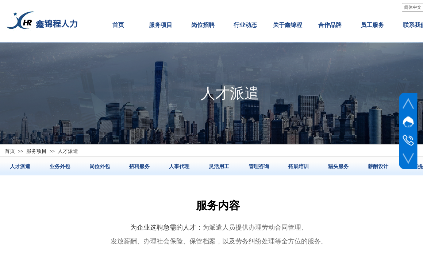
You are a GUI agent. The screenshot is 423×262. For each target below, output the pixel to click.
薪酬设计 (378, 166)
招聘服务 (139, 166)
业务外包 (60, 166)
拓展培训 (298, 166)
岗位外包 (99, 166)
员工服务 (372, 25)
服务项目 (160, 25)
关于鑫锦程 (287, 25)
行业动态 (245, 25)
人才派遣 (20, 166)
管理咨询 (259, 166)
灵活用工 (219, 166)
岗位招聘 (203, 25)
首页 (118, 25)
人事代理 (179, 166)
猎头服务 (338, 166)
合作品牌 (330, 25)
